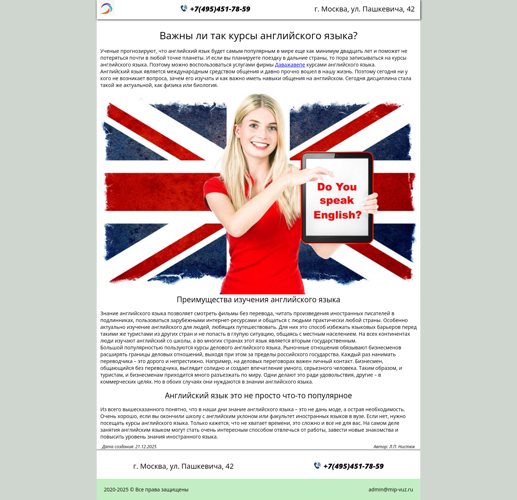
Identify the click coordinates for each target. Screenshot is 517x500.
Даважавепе (290, 64)
